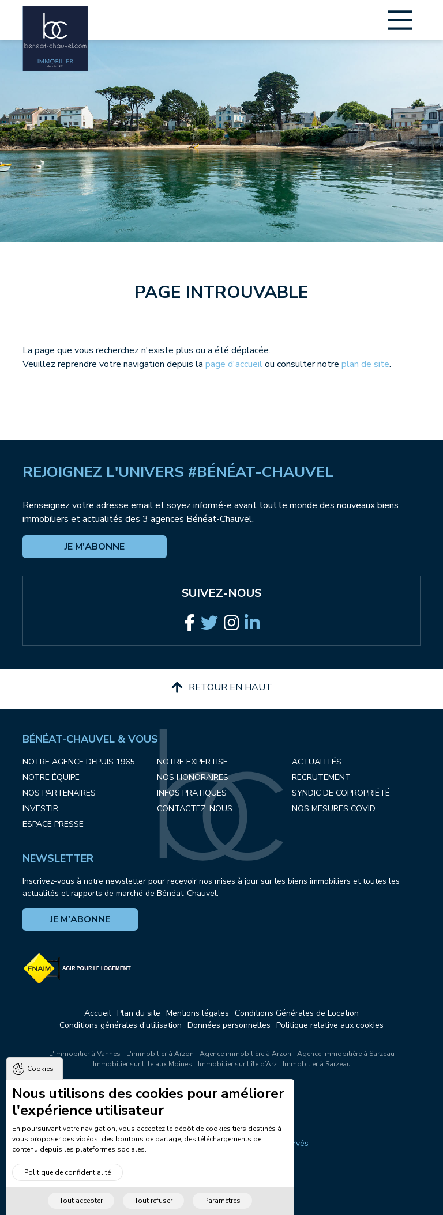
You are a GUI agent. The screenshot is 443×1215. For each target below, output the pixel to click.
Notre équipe (51, 777)
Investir (40, 808)
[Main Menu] (400, 20)
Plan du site (138, 1013)
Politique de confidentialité (67, 1189)
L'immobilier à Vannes (85, 1053)
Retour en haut (221, 687)
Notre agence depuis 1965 (78, 761)
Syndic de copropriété (341, 793)
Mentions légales (197, 1013)
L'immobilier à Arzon (160, 1053)
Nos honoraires (192, 777)
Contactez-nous (194, 808)
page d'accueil (233, 364)
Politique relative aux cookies (330, 1025)
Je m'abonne (95, 546)
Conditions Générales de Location (297, 1013)
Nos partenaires (59, 793)
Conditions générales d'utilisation (120, 1025)
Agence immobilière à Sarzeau (346, 1053)
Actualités (316, 761)
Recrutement (321, 777)
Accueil (97, 1013)
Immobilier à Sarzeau (317, 1064)
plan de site (365, 364)
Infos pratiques (192, 793)
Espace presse (53, 824)
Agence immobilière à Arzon (245, 1053)
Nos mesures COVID (334, 808)
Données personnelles (229, 1025)
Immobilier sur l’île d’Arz (237, 1064)
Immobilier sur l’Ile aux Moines (142, 1064)
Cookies (40, 1086)
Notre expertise (192, 761)
